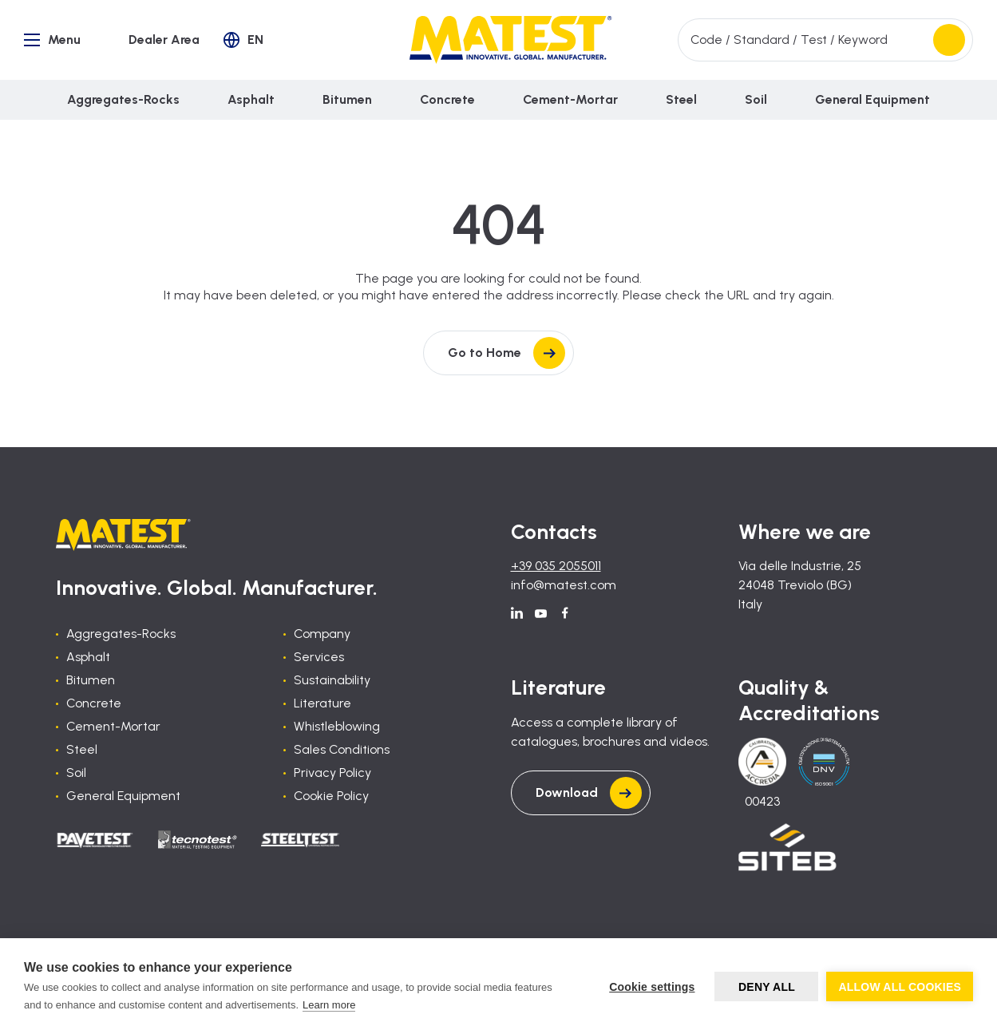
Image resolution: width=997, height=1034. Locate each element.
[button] (243, 40)
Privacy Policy (332, 772)
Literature (322, 703)
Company (322, 633)
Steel (81, 749)
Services (319, 656)
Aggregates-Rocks (121, 633)
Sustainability (332, 679)
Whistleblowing (337, 726)
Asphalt (88, 656)
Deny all (766, 987)
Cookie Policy (331, 795)
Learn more (329, 1005)
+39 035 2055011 (556, 565)
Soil (76, 772)
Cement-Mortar (113, 726)
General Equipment (123, 795)
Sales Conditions (342, 749)
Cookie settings (651, 987)
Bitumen (90, 679)
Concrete (93, 703)
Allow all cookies (899, 987)
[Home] (510, 40)
